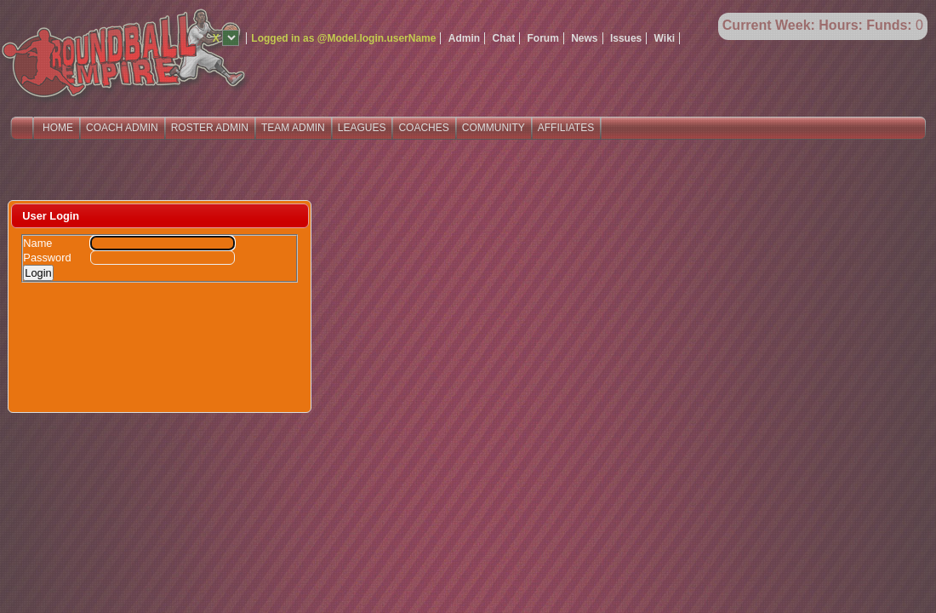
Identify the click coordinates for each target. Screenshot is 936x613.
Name (37, 243)
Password (47, 257)
